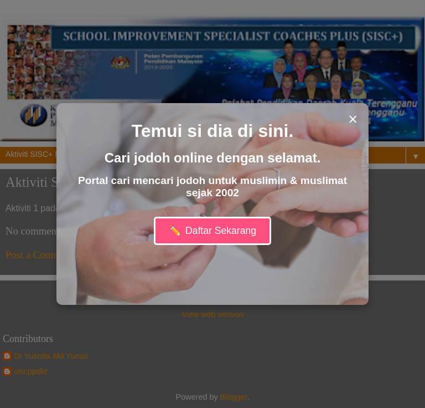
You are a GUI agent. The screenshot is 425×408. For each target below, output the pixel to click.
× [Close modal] (352, 119)
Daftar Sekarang (212, 231)
